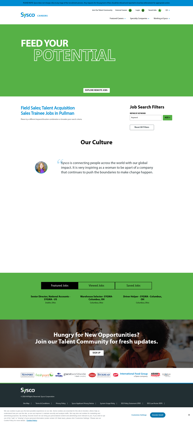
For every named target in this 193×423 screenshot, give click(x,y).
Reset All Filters (142, 127)
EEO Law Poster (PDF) (155, 403)
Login (140, 10)
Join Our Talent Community (102, 10)
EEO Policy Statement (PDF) (131, 403)
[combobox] (102, 82)
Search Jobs (157, 82)
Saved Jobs (154, 10)
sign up (96, 353)
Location (86, 81)
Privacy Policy (61, 403)
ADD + (167, 118)
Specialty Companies (138, 19)
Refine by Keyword (138, 113)
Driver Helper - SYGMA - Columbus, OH (142, 298)
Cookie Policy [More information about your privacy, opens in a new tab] (32, 420)
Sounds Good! (157, 415)
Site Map (26, 403)
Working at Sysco (161, 19)
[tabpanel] (96, 299)
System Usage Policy (107, 403)
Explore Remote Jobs (96, 90)
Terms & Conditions (43, 403)
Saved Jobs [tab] (133, 285)
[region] (96, 415)
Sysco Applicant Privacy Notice (83, 403)
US (167, 10)
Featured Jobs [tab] (59, 285)
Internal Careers (123, 10)
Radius (128, 81)
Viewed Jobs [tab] (96, 285)
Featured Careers (117, 19)
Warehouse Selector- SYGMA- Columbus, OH (96, 298)
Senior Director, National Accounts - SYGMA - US (50, 298)
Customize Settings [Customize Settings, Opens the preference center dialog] (139, 415)
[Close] (189, 415)
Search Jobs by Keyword (32, 81)
